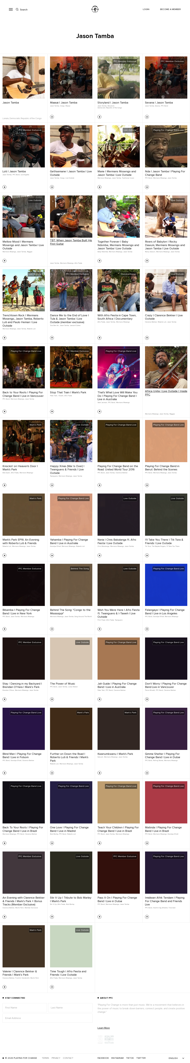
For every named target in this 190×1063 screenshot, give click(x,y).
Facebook (103, 1058)
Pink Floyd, (102, 620)
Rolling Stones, (158, 760)
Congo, (62, 106)
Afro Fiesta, (101, 322)
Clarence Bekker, (151, 322)
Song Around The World (83, 616)
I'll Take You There (172, 546)
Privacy (56, 1058)
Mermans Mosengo (123, 322)
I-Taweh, (61, 396)
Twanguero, (54, 476)
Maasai (67, 106)
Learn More (104, 1028)
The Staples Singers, (159, 546)
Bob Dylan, (6, 473)
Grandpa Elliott (173, 834)
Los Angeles (25, 175)
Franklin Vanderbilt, (22, 978)
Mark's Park (34, 978)
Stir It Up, (53, 904)
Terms (45, 1058)
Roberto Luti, (162, 322)
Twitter (141, 1058)
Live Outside (69, 178)
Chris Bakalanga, (104, 546)
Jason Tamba (11, 102)
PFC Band (164, 106)
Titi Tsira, (148, 546)
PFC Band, (16, 175)
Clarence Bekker (122, 473)
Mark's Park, (19, 908)
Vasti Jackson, (102, 402)
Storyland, (111, 106)
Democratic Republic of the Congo (110, 108)
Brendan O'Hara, (8, 690)
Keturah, (100, 757)
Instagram (117, 1058)
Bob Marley (70, 904)
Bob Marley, (54, 834)
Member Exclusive (31, 908)
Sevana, (157, 106)
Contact (68, 1058)
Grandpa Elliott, (55, 546)
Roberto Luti (31, 329)
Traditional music (128, 178)
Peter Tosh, (54, 396)
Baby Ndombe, (103, 252)
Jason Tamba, (54, 106)
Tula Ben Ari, (54, 325)
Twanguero (118, 620)
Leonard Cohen (75, 325)
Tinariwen (172, 908)
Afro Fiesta (78, 263)
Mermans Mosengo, (104, 178)
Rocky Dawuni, (150, 252)
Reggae (29, 252)
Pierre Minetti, (150, 690)
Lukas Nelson (73, 687)
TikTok (130, 1058)
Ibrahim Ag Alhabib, (160, 908)
